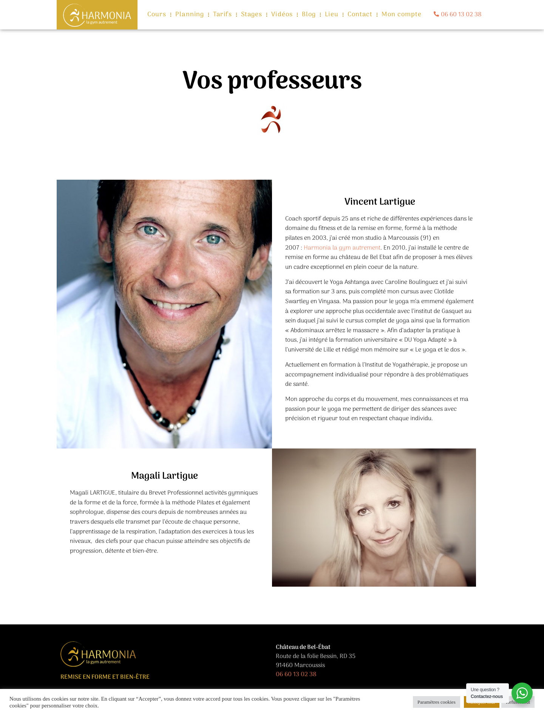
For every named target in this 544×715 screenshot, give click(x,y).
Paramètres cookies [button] (436, 702)
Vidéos (282, 14)
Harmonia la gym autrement (342, 248)
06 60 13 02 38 (296, 675)
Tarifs (222, 14)
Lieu (331, 14)
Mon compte (402, 14)
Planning (189, 14)
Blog (309, 14)
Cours (157, 14)
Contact (360, 14)
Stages (252, 14)
